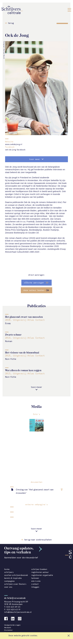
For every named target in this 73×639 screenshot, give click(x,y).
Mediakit (7, 628)
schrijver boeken (39, 569)
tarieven (35, 578)
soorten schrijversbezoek (16, 575)
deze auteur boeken (33, 290)
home (6, 569)
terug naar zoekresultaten (36, 539)
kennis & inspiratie (13, 578)
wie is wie (35, 581)
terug (9, 23)
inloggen (35, 587)
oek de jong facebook (15, 150)
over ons (8, 587)
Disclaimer (8, 630)
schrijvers (8, 572)
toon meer (36, 159)
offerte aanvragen (34, 282)
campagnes (9, 581)
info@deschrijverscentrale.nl (18, 612)
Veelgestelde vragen (12, 625)
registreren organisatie (42, 575)
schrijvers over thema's (15, 584)
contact (34, 584)
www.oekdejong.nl (13, 144)
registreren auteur (40, 572)
